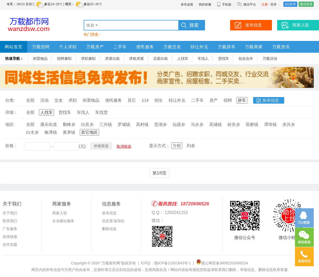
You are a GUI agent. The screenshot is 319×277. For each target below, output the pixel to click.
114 (145, 100)
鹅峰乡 (69, 124)
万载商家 (254, 47)
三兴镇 (105, 124)
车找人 (203, 58)
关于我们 (10, 213)
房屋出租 (112, 58)
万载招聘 (41, 47)
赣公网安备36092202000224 (222, 263)
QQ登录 (290, 4)
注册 (264, 4)
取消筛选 (124, 146)
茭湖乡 (160, 124)
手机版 (224, 4)
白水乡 (32, 132)
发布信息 (270, 100)
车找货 (101, 112)
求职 (73, 100)
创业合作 (245, 58)
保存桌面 (187, 4)
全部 (30, 100)
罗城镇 (124, 124)
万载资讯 (281, 47)
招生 (159, 100)
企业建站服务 (63, 221)
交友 (58, 100)
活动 (44, 100)
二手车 (120, 47)
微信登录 (306, 4)
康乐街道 (48, 124)
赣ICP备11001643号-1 (172, 263)
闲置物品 (40, 58)
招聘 (228, 100)
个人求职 (68, 47)
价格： (11, 145)
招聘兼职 (64, 58)
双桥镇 (252, 124)
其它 (132, 100)
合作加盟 (10, 244)
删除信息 (109, 229)
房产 (213, 100)
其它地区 (89, 132)
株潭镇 (50, 132)
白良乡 (87, 124)
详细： (11, 112)
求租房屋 (136, 58)
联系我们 (10, 221)
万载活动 (270, 58)
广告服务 (10, 229)
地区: (10, 124)
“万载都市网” (110, 263)
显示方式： (159, 145)
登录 (273, 4)
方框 (177, 145)
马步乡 (197, 124)
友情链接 (10, 237)
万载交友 (172, 47)
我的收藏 (205, 4)
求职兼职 (88, 58)
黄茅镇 (69, 132)
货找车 (223, 58)
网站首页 (13, 47)
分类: (10, 100)
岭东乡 (233, 124)
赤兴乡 (288, 124)
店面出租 (160, 58)
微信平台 (249, 4)
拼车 (242, 100)
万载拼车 (227, 47)
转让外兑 (199, 47)
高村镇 (142, 124)
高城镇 (215, 124)
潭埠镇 (270, 124)
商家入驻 (59, 213)
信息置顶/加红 (113, 221)
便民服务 (145, 47)
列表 (191, 145)
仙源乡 (179, 124)
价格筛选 (101, 146)
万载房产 (95, 47)
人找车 (182, 58)
